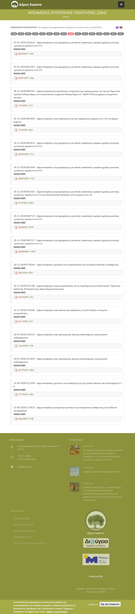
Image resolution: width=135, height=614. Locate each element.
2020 (56, 34)
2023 (35, 34)
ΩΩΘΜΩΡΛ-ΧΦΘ (26, 251)
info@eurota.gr (22, 466)
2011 (120, 34)
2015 (92, 34)
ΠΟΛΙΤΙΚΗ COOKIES (94, 592)
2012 (113, 34)
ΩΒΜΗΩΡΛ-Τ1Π (26, 178)
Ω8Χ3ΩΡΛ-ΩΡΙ (25, 272)
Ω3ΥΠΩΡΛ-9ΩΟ (26, 370)
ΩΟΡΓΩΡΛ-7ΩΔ (26, 78)
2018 (71, 34)
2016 (85, 34)
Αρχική (66, 17)
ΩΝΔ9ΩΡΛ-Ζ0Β (26, 418)
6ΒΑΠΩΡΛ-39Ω (25, 53)
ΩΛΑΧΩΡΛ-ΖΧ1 (26, 297)
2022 (42, 34)
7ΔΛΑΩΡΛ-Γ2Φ (25, 345)
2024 (28, 34)
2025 (21, 34)
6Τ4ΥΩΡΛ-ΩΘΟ (26, 202)
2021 (49, 34)
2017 (78, 34)
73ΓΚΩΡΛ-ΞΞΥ (25, 105)
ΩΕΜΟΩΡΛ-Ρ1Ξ (26, 154)
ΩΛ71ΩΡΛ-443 (25, 321)
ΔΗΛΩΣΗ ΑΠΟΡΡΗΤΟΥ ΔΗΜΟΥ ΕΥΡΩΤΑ (94, 588)
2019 (63, 34)
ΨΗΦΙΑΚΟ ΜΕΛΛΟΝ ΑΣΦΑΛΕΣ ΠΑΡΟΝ (101, 472)
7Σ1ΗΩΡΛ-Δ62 (25, 129)
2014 (99, 34)
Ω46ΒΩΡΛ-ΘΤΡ (26, 227)
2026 (14, 34)
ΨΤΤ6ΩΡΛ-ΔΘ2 (26, 394)
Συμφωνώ (93, 605)
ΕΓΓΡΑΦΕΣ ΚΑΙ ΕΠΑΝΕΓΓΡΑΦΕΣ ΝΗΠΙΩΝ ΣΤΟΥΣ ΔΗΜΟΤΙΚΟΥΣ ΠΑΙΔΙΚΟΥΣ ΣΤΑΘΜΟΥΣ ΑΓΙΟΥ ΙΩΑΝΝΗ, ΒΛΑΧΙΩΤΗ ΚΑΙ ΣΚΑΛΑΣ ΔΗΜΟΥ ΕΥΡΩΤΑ (102, 455)
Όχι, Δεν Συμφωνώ (110, 605)
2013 (106, 34)
